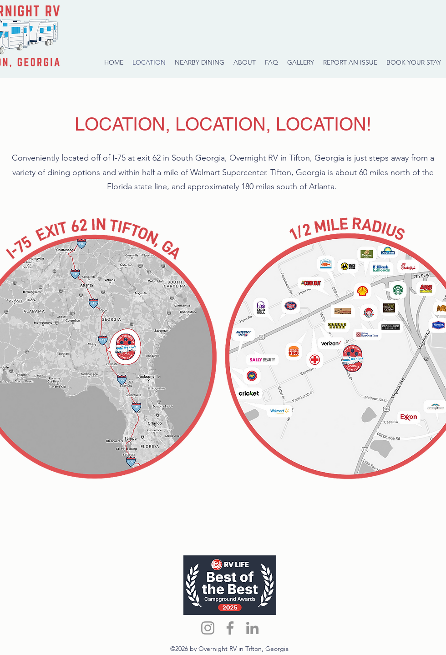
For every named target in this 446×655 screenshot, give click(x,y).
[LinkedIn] (252, 628)
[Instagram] (208, 628)
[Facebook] (230, 628)
